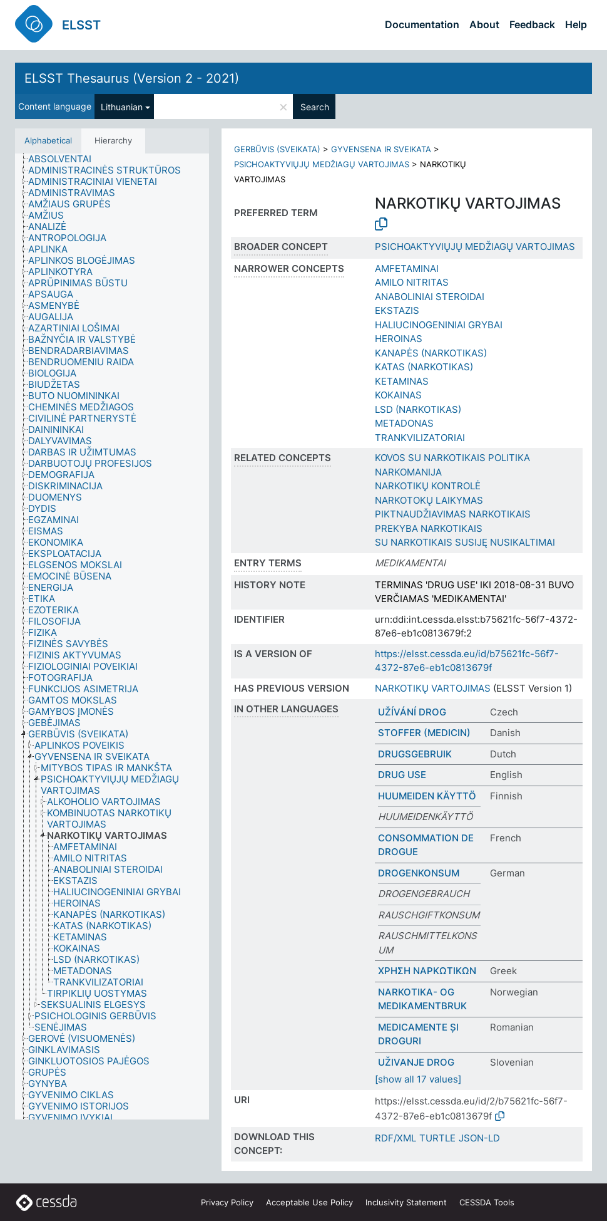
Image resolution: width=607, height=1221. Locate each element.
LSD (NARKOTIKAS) (418, 409)
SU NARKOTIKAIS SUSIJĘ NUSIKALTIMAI (465, 542)
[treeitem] (65, 159)
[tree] (112, 636)
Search (314, 106)
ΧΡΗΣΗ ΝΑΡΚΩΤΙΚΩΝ (427, 971)
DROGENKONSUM (418, 873)
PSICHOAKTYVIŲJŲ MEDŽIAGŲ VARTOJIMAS (321, 164)
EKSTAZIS (397, 310)
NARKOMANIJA (408, 472)
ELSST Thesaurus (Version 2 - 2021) (131, 78)
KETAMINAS (402, 381)
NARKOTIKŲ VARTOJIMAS (433, 688)
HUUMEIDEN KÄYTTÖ (427, 796)
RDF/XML (395, 1138)
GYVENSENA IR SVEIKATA (381, 149)
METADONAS (404, 423)
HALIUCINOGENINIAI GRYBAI (438, 325)
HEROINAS (398, 339)
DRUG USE (402, 775)
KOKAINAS (398, 395)
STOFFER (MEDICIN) (424, 733)
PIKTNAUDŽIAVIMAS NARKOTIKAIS (453, 514)
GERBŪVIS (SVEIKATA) (277, 149)
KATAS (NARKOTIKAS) (424, 367)
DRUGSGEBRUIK (415, 754)
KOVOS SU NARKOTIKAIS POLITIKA (452, 458)
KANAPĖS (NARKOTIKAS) (431, 353)
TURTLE (437, 1138)
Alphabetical (48, 140)
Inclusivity (406, 1202)
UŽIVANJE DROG (416, 1062)
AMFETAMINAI (407, 268)
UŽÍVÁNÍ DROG (412, 712)
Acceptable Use (309, 1202)
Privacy (227, 1202)
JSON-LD (479, 1138)
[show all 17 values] (418, 1079)
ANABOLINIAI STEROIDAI (429, 297)
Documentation (422, 24)
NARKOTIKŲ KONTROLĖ (428, 486)
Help (576, 24)
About (484, 24)
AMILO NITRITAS (412, 282)
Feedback (532, 24)
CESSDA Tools (486, 1202)
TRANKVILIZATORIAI (420, 438)
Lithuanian (122, 106)
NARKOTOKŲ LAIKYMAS (429, 500)
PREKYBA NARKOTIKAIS (428, 528)
